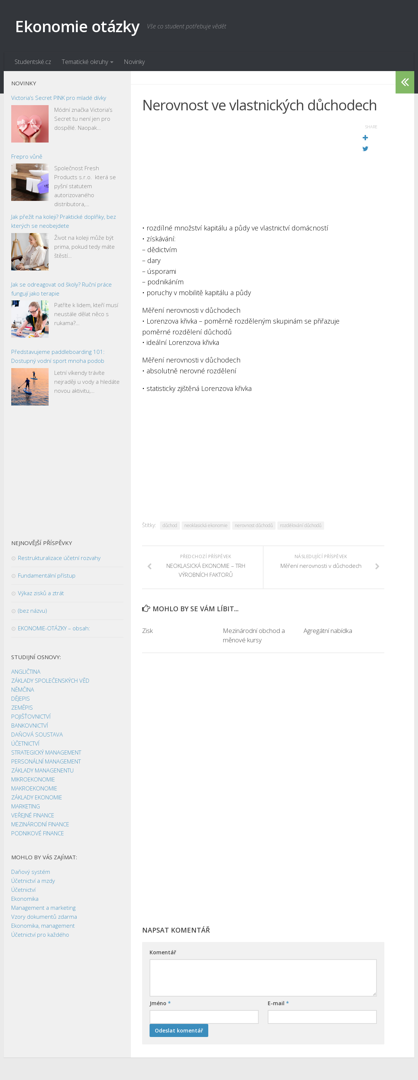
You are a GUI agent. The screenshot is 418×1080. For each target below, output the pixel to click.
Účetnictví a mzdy (33, 880)
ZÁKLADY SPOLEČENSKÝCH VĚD (50, 680)
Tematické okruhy (85, 62)
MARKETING (25, 806)
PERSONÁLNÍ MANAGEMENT (46, 761)
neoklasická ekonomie (206, 525)
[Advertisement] (244, 170)
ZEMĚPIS (22, 707)
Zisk (147, 630)
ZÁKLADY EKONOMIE (36, 797)
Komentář (163, 952)
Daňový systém (30, 871)
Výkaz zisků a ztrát (41, 593)
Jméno (160, 1003)
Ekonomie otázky (77, 26)
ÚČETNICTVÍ (25, 743)
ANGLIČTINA (25, 671)
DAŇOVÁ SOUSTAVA (37, 734)
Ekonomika (25, 898)
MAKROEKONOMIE (34, 788)
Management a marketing (43, 907)
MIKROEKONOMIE (33, 779)
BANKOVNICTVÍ (29, 725)
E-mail (278, 1003)
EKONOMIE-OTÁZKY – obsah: (54, 628)
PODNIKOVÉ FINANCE (37, 833)
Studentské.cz (33, 62)
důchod (170, 525)
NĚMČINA (22, 689)
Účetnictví (23, 889)
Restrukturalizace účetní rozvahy (59, 558)
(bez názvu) (32, 610)
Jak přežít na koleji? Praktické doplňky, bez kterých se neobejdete (63, 221)
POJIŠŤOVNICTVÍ (30, 716)
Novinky (134, 62)
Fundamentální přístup (47, 575)
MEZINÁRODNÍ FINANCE (40, 824)
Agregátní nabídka (328, 630)
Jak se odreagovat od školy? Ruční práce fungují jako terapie (61, 289)
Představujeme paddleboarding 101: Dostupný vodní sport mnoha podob (58, 356)
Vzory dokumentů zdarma (44, 916)
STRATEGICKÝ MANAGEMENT (46, 752)
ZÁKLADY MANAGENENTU (42, 770)
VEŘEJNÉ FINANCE (32, 815)
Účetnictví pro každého (40, 934)
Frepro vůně (26, 156)
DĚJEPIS (20, 698)
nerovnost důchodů (254, 525)
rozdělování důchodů (301, 525)
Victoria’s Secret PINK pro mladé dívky (58, 97)
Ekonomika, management (43, 925)
